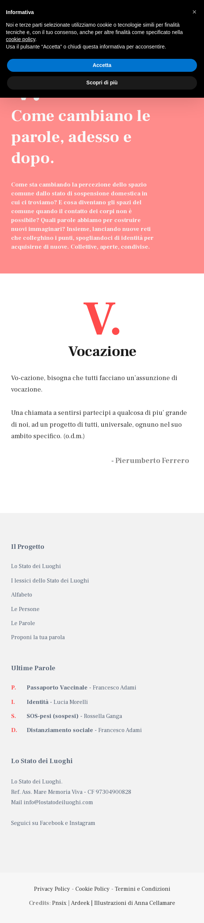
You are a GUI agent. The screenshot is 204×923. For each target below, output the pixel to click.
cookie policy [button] (20, 39)
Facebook (52, 823)
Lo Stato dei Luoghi (36, 566)
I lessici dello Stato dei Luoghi (50, 580)
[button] (194, 12)
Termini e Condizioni (142, 889)
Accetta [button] (102, 65)
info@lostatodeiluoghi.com (58, 802)
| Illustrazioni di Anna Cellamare (132, 903)
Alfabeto (21, 594)
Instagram (82, 823)
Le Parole (23, 623)
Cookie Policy (92, 889)
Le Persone (25, 609)
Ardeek (80, 903)
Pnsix (59, 903)
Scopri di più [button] (102, 82)
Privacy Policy (52, 889)
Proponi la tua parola (38, 637)
